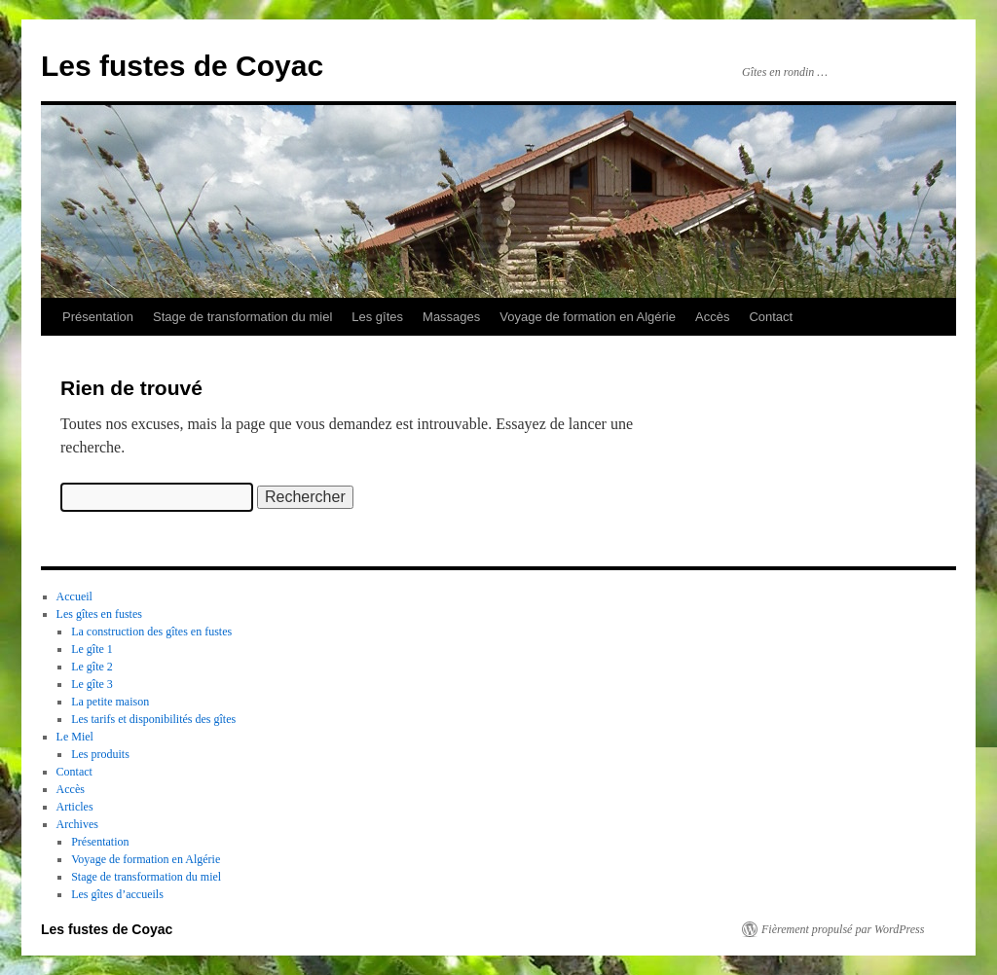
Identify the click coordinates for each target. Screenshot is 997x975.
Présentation (97, 316)
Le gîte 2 (92, 666)
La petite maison (110, 701)
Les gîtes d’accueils (117, 894)
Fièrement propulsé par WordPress (842, 929)
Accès (712, 316)
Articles (74, 806)
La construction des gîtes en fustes (151, 631)
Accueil (74, 596)
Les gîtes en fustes (99, 614)
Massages (451, 316)
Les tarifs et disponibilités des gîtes (153, 719)
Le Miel (74, 736)
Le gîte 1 (92, 649)
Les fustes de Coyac (182, 66)
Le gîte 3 (92, 684)
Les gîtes (377, 316)
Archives (77, 824)
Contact (771, 316)
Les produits (100, 754)
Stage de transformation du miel (242, 316)
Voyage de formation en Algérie (587, 316)
